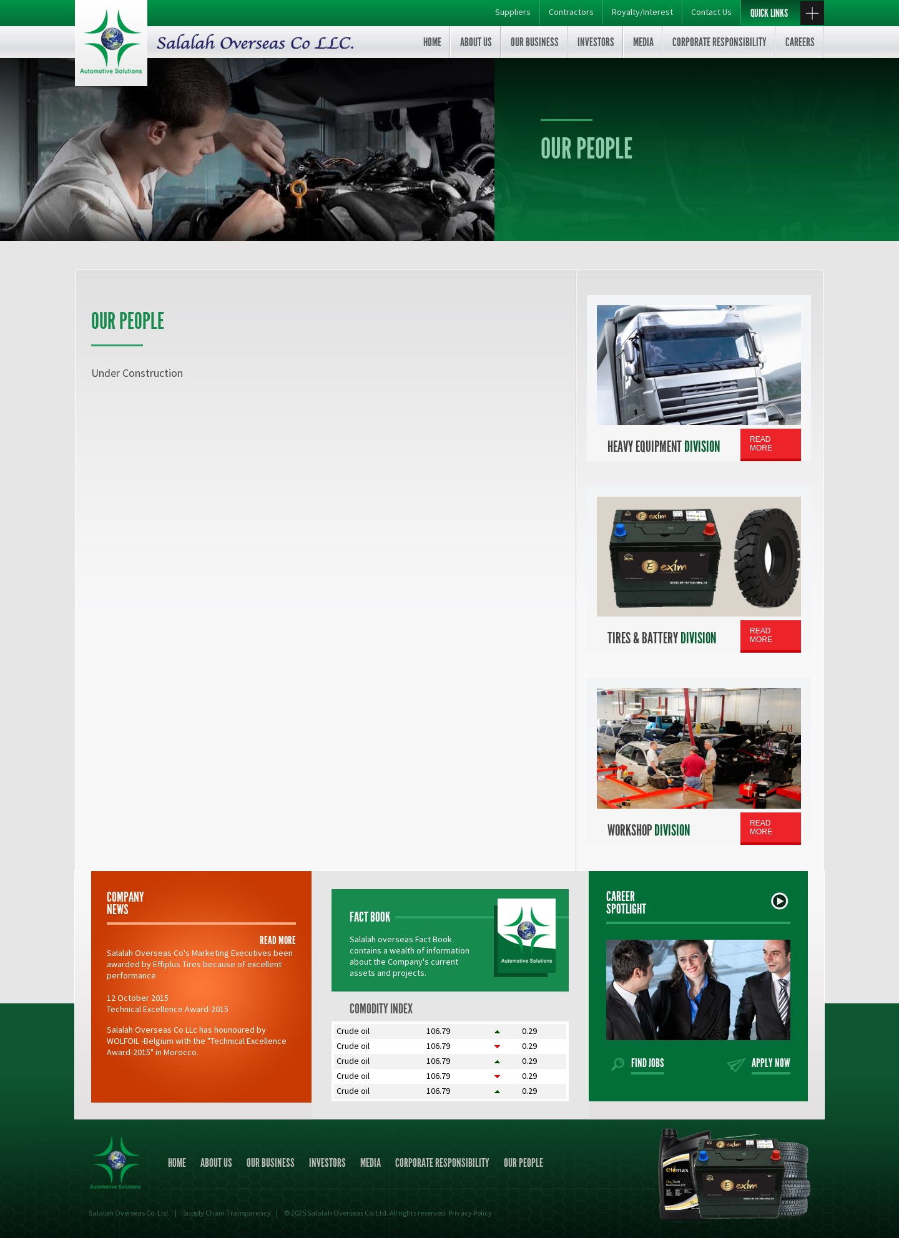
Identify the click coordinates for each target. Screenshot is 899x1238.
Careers (800, 42)
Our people (523, 1163)
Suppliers (513, 12)
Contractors (571, 12)
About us (476, 42)
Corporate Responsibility (719, 42)
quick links (787, 13)
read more (278, 940)
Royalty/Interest (642, 12)
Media (643, 42)
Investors (595, 42)
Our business (535, 42)
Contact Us (711, 12)
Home (432, 42)
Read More (761, 443)
